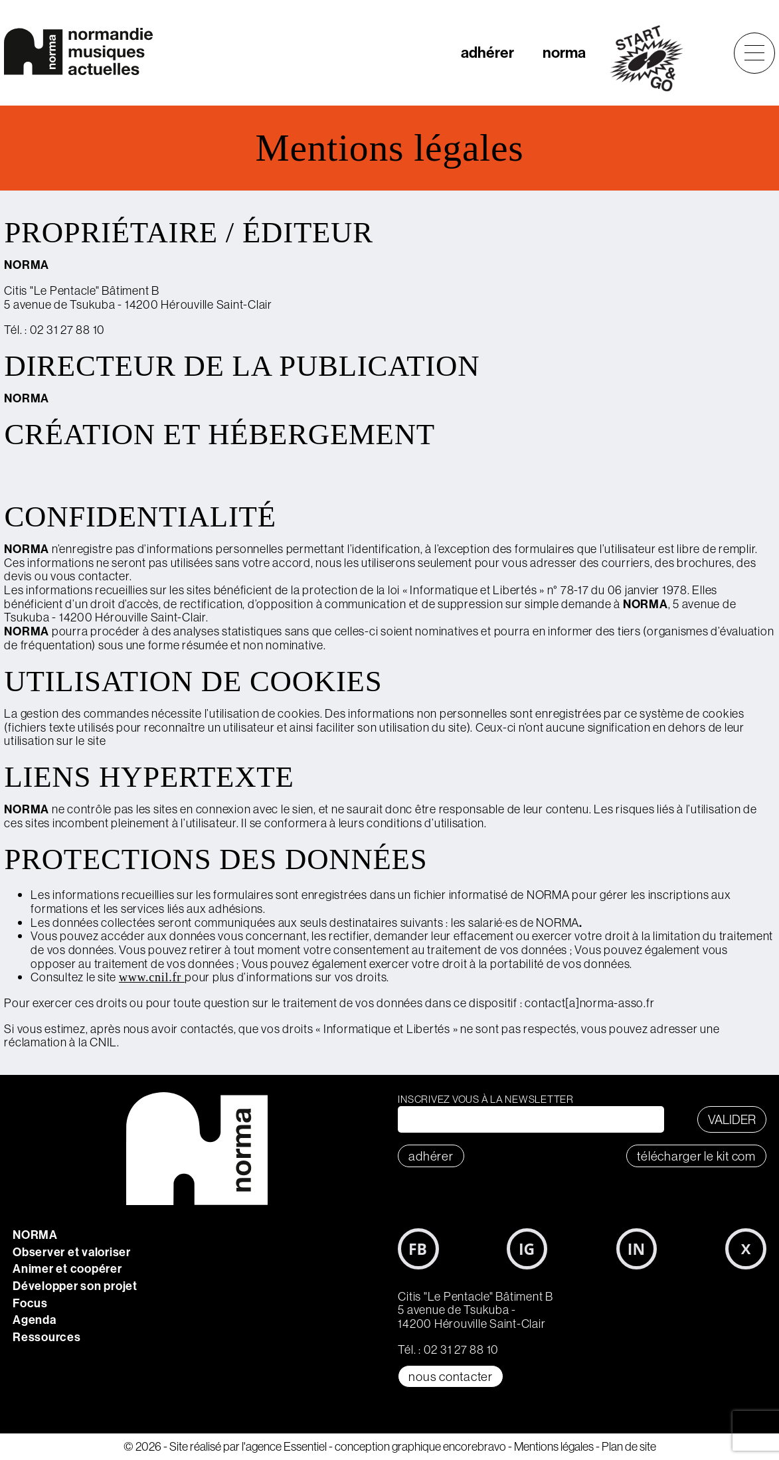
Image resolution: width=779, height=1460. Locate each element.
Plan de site (629, 1446)
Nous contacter (450, 1376)
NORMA (35, 1234)
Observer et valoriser (72, 1251)
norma (564, 52)
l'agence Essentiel (284, 1446)
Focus (30, 1303)
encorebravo (474, 1446)
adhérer (487, 52)
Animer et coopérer (67, 1268)
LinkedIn (636, 1248)
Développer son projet (75, 1285)
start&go (654, 58)
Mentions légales (554, 1446)
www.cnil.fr (152, 977)
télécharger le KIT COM (696, 1156)
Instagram (527, 1248)
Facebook (418, 1248)
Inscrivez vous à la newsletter (486, 1099)
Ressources (47, 1336)
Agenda (34, 1319)
